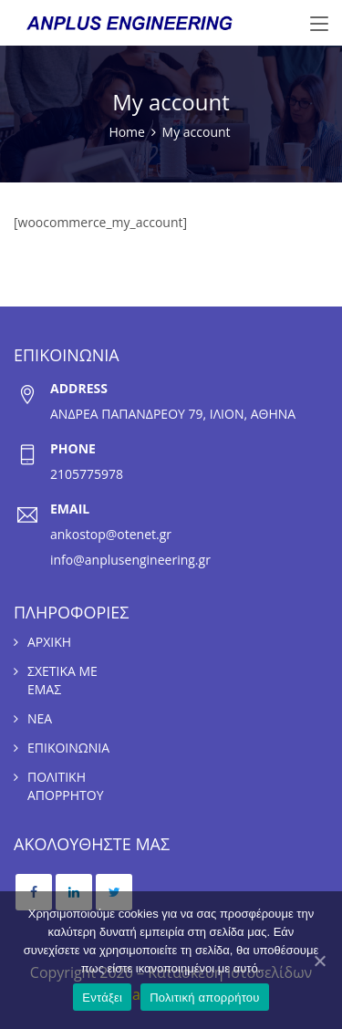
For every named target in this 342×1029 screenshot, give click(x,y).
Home (127, 131)
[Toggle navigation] (319, 24)
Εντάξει (102, 997)
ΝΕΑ (39, 718)
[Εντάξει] (319, 960)
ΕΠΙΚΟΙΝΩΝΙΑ (68, 747)
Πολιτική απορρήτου (204, 997)
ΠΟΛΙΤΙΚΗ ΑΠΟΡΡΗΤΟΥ (65, 786)
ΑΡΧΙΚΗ (49, 641)
